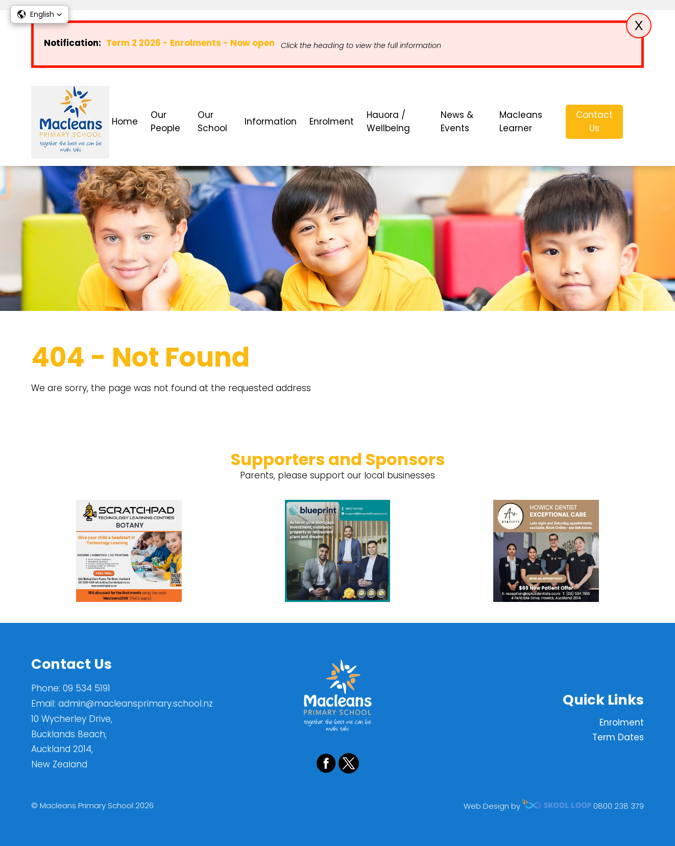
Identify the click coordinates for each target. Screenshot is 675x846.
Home (125, 121)
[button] (39, 14)
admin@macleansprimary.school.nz (135, 703)
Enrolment (331, 121)
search (638, 121)
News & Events (457, 121)
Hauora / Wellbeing (388, 121)
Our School (212, 121)
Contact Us (594, 121)
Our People (165, 121)
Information (271, 121)
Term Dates (618, 737)
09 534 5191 (86, 688)
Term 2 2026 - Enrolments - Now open (190, 43)
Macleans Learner (520, 121)
